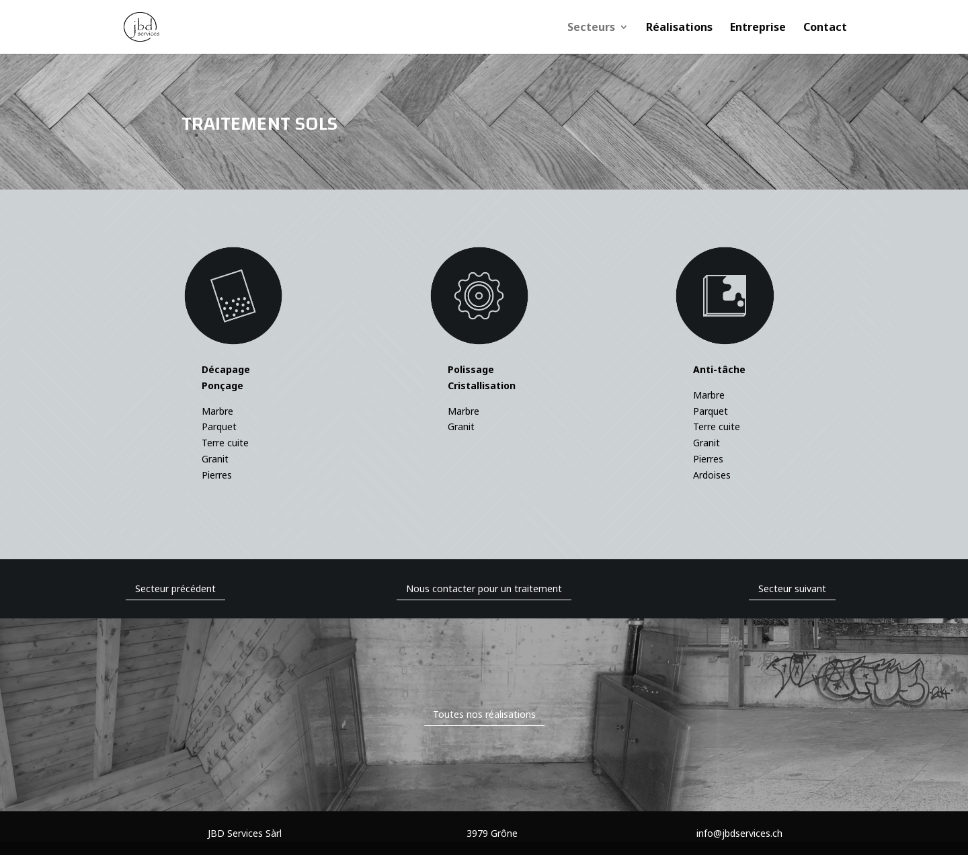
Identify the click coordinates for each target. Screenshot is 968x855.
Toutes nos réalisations (484, 714)
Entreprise (758, 28)
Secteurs (591, 28)
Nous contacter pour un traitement (484, 588)
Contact (825, 28)
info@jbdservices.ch (739, 833)
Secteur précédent (175, 588)
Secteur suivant (792, 588)
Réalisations (679, 28)
